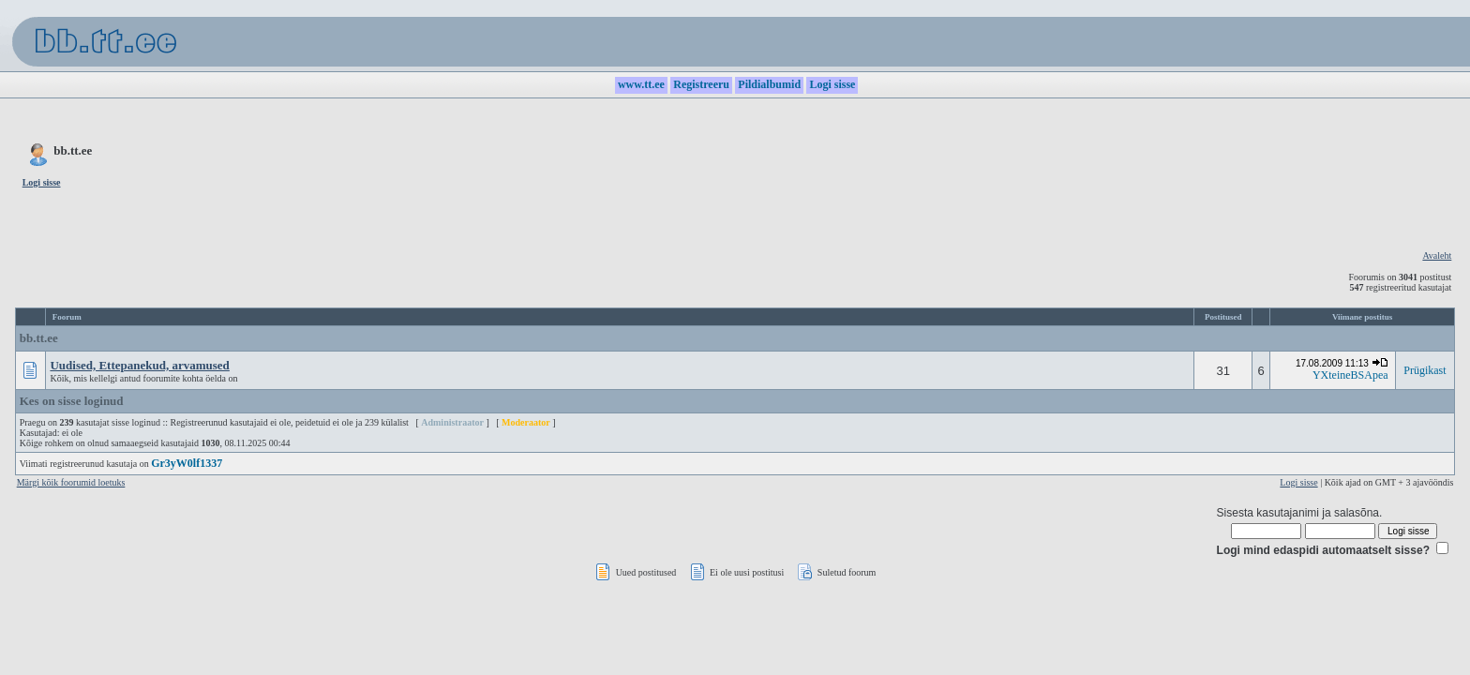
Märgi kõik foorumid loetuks (71, 482)
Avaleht (1436, 255)
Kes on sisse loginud (72, 401)
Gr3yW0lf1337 (186, 463)
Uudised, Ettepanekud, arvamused (139, 365)
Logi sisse (1298, 482)
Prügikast (1424, 370)
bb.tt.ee (39, 338)
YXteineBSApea (1350, 375)
